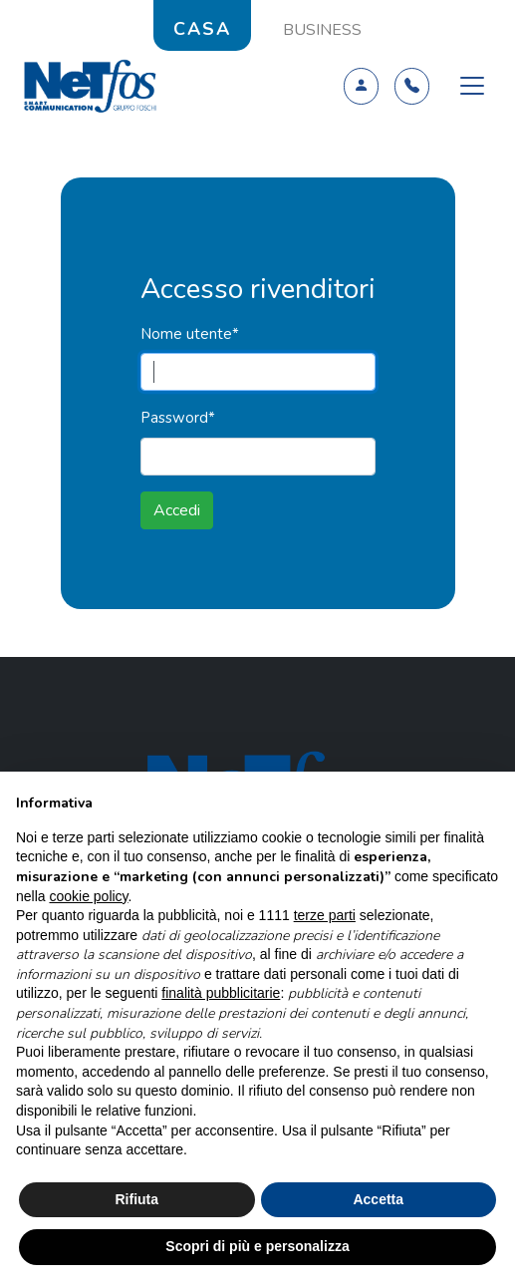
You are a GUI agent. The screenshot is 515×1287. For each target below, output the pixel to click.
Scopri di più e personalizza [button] (257, 1246)
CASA (202, 29)
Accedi (176, 510)
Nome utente (189, 334)
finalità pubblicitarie (220, 993)
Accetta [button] (378, 1199)
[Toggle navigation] (472, 86)
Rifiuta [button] (136, 1199)
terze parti (325, 915)
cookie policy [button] (88, 896)
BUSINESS (322, 30)
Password (177, 418)
